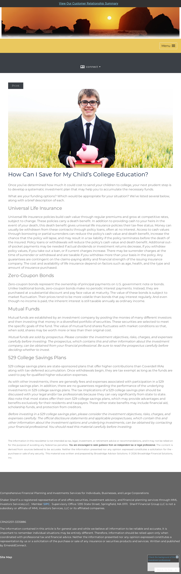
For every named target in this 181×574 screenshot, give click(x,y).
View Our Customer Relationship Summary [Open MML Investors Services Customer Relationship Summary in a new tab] (88, 3)
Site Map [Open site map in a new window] (6, 557)
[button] (168, 45)
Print (16, 85)
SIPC (46, 504)
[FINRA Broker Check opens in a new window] (163, 563)
